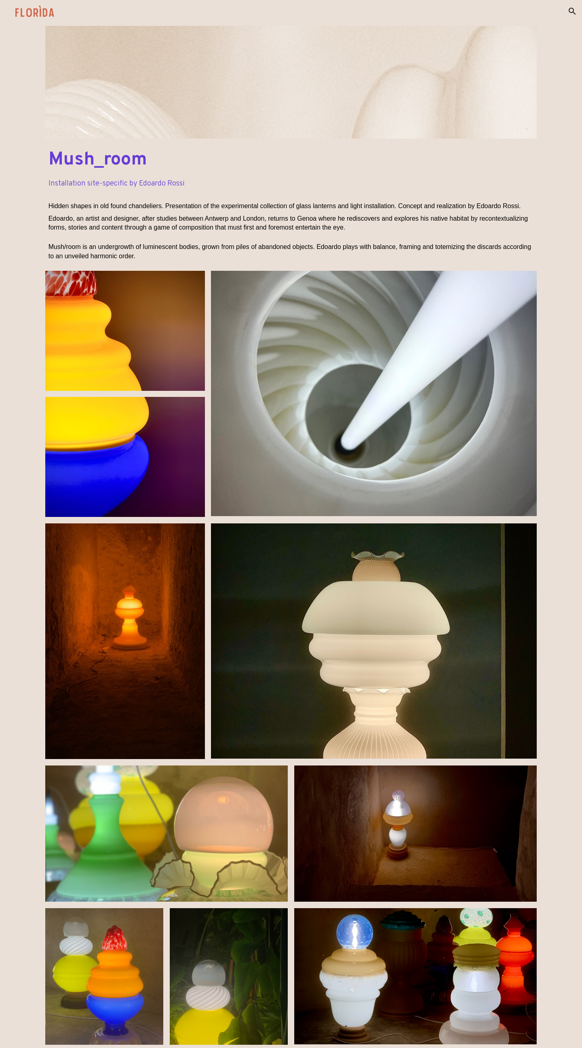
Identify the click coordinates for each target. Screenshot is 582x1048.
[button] (572, 11)
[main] (291, 160)
